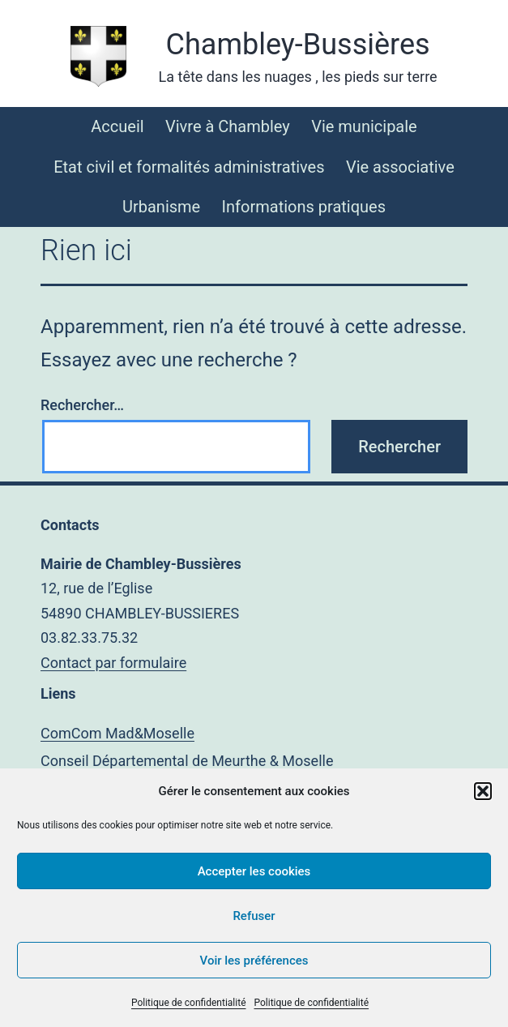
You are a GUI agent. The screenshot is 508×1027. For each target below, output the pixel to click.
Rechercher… (82, 404)
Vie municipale (364, 126)
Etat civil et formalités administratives (188, 167)
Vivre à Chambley (227, 126)
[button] (483, 791)
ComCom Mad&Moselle (117, 733)
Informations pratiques (304, 206)
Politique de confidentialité (188, 1002)
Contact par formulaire (113, 662)
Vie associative (400, 167)
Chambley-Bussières (298, 45)
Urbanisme (161, 206)
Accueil (117, 126)
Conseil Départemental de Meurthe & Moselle (187, 760)
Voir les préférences (254, 960)
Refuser (254, 916)
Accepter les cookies (254, 871)
